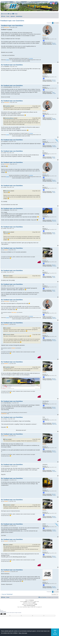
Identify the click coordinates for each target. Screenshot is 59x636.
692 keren (54, 494)
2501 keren (54, 220)
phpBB (25, 601)
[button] (58, 23)
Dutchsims (32, 600)
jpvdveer (7, 544)
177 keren (54, 145)
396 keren (54, 44)
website (7, 59)
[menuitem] (4, 14)
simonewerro (8, 505)
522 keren (54, 407)
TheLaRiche (7, 106)
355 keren (54, 221)
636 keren (54, 587)
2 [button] (54, 23)
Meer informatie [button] (23, 633)
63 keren (54, 408)
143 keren (54, 471)
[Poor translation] (4, 614)
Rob (6, 328)
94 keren (53, 470)
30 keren (53, 191)
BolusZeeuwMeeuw (9, 118)
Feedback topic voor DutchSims (12, 21)
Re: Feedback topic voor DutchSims (12, 64)
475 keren (54, 340)
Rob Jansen (7, 190)
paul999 (35, 604)
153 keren (54, 146)
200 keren (54, 339)
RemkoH (7, 275)
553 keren (54, 80)
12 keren (54, 81)
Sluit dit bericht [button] (55, 632)
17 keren (54, 93)
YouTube (31, 58)
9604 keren (55, 424)
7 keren (53, 92)
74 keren (54, 495)
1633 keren (54, 423)
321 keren (54, 586)
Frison (6, 439)
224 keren (54, 43)
